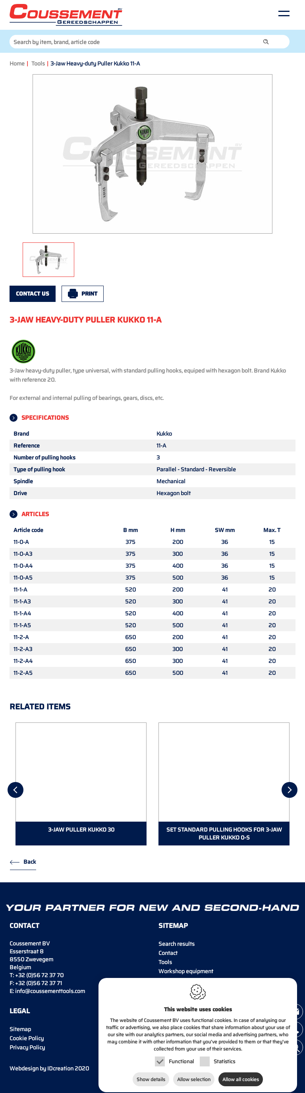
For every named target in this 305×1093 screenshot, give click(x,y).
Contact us (32, 293)
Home (17, 63)
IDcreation (41, 1068)
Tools (38, 63)
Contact (168, 953)
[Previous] (15, 790)
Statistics (224, 1055)
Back (29, 861)
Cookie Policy (27, 1038)
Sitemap (20, 1029)
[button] (266, 41)
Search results (176, 943)
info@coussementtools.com (50, 991)
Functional (181, 1055)
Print (89, 293)
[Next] (289, 790)
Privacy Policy (27, 1047)
